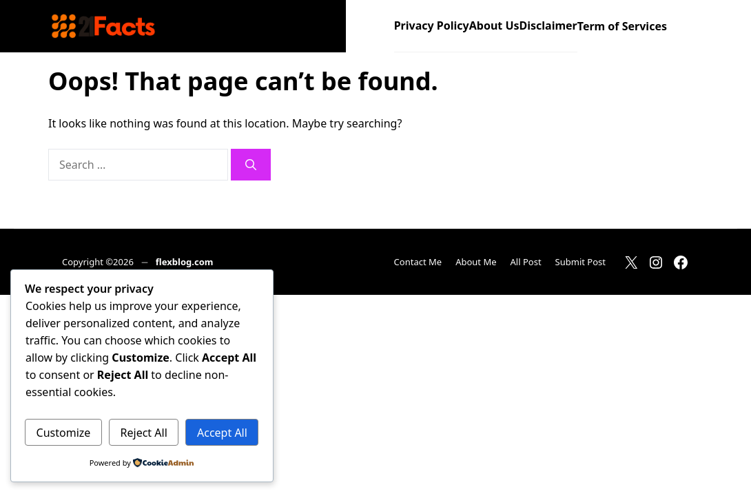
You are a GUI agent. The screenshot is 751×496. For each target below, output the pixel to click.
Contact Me (418, 262)
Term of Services (622, 26)
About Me (475, 262)
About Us (494, 25)
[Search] (251, 164)
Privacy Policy (431, 25)
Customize (64, 432)
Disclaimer (548, 25)
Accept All (222, 432)
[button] (685, 26)
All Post (526, 262)
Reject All (144, 432)
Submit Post (580, 262)
